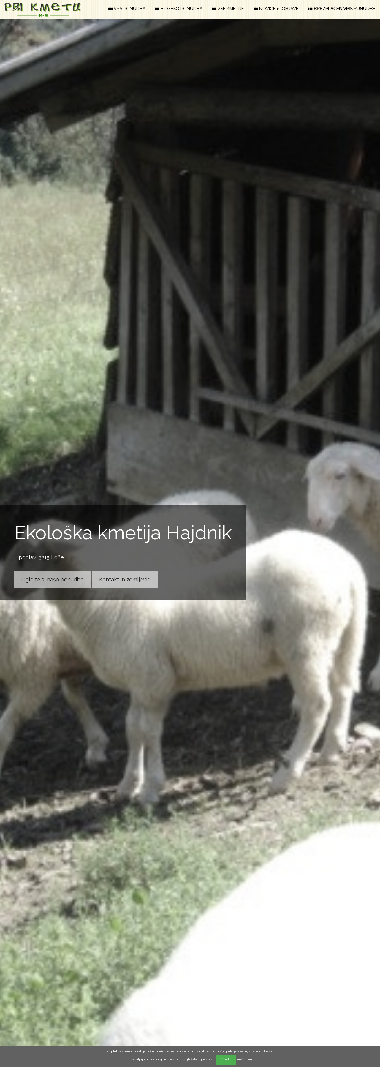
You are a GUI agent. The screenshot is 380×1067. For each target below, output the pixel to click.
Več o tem (245, 1059)
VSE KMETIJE (228, 8)
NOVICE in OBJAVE (276, 8)
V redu (225, 1059)
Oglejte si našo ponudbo (52, 579)
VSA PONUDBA (126, 8)
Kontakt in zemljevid (125, 579)
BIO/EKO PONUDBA (178, 8)
